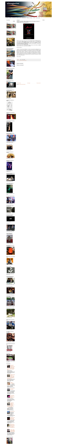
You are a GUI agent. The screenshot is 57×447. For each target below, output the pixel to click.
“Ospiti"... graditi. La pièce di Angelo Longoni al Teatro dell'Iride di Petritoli (12, 430)
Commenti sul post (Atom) (22, 84)
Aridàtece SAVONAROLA (12, 383)
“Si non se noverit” (12, 411)
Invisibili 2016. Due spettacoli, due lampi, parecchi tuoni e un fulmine (12, 418)
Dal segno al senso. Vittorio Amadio (22, 60)
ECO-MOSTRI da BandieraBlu (12, 389)
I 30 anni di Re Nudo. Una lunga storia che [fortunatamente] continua (12, 396)
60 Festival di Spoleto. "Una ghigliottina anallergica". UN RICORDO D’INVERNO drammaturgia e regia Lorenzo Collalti (10, 404)
